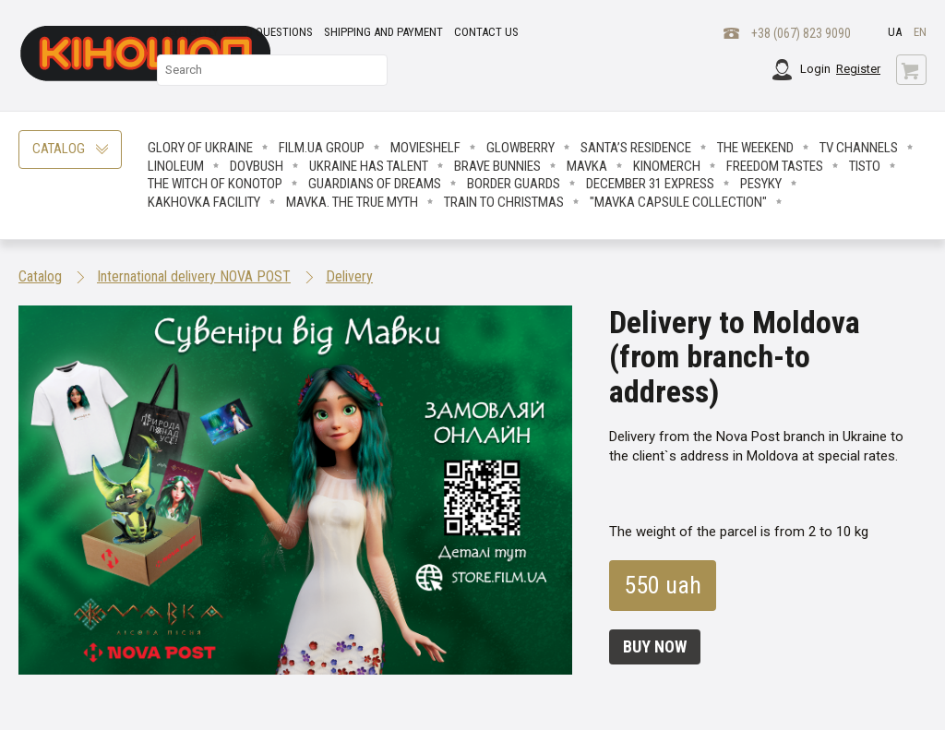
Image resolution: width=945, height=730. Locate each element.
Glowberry (520, 147)
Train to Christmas (504, 202)
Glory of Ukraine (200, 147)
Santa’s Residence (635, 147)
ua (895, 32)
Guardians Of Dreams (374, 183)
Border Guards (513, 183)
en (920, 32)
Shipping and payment (383, 32)
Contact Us (486, 32)
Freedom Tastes (774, 166)
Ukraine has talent (368, 166)
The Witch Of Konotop (215, 183)
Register (858, 69)
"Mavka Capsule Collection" (678, 202)
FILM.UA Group (322, 147)
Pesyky (761, 183)
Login (815, 69)
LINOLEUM (176, 166)
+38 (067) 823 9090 (801, 33)
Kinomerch (666, 166)
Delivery (349, 276)
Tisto (864, 166)
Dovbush (256, 166)
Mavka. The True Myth (352, 202)
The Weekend (755, 147)
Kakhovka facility (204, 202)
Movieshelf (425, 147)
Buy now (655, 646)
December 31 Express (650, 183)
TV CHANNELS (858, 147)
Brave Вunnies (497, 166)
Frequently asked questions (235, 32)
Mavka (587, 166)
